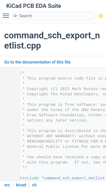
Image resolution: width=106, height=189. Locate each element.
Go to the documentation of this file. (38, 62)
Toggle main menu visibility (7, 13)
